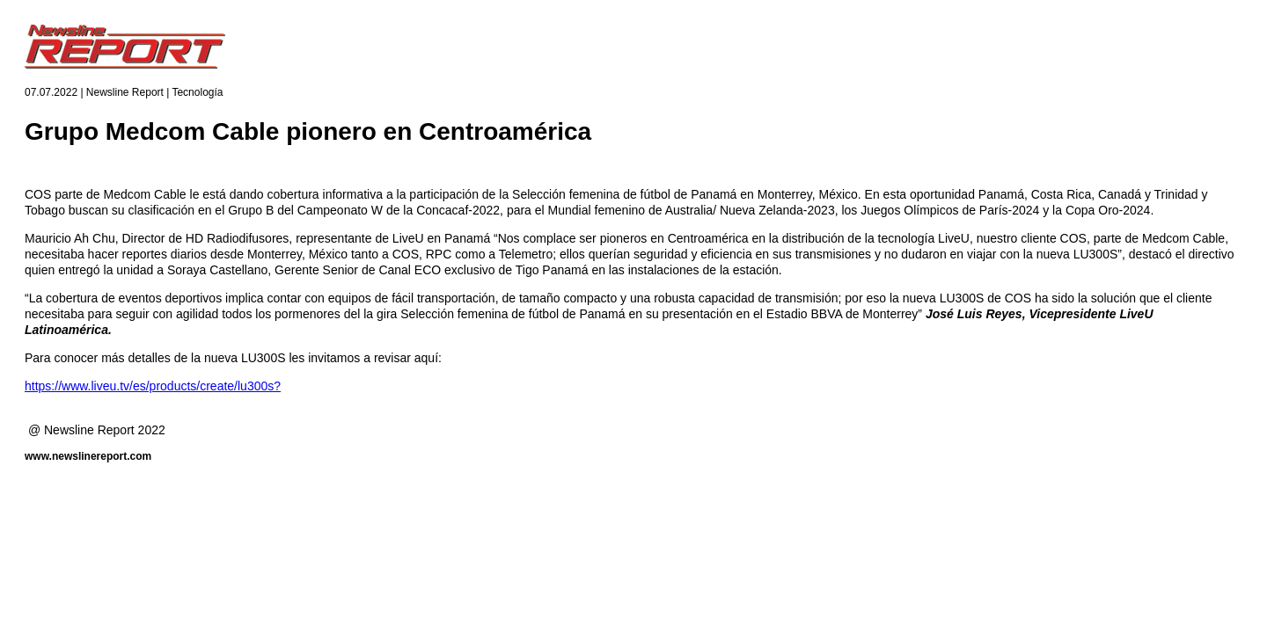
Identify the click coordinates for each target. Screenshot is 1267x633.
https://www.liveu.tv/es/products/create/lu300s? (153, 386)
